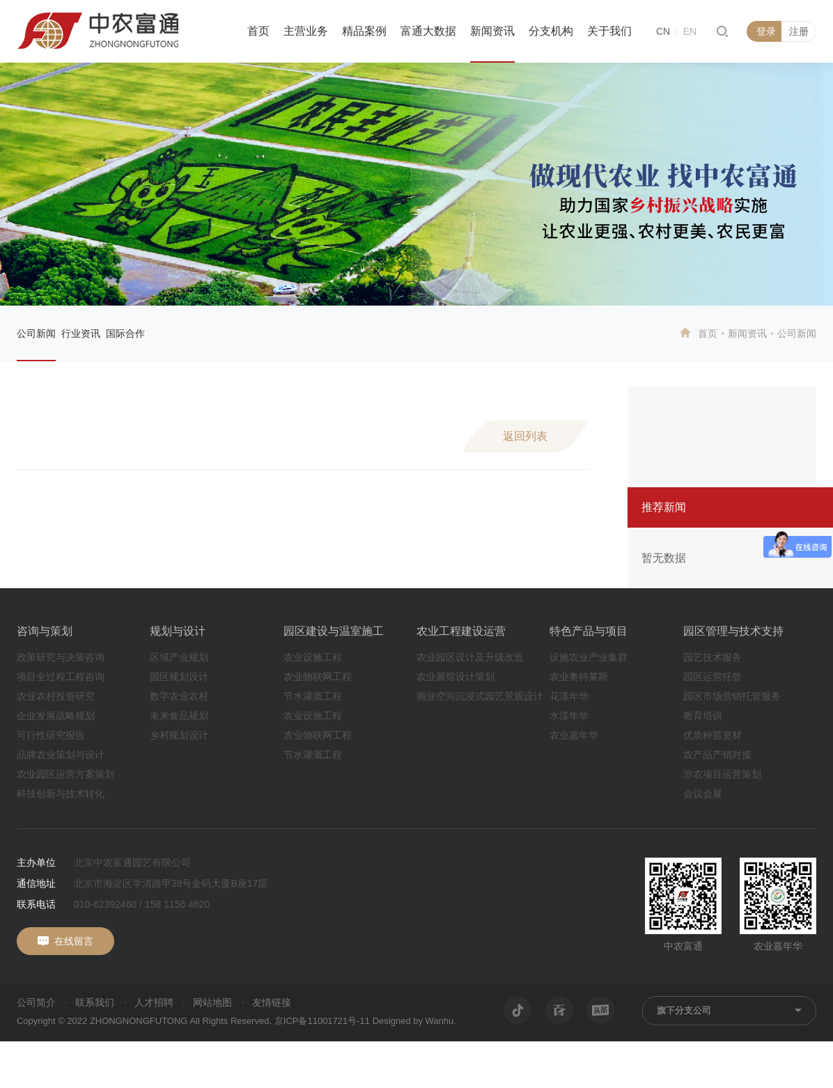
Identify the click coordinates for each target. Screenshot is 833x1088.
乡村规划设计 (179, 735)
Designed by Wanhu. (414, 1021)
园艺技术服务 (712, 657)
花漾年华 (569, 696)
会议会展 (702, 793)
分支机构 (551, 31)
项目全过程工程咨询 (60, 676)
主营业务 (305, 31)
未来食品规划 (179, 715)
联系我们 (94, 1002)
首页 (258, 31)
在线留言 (73, 941)
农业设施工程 (312, 657)
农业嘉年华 (574, 735)
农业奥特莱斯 (579, 676)
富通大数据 (428, 31)
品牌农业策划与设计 (60, 754)
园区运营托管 (712, 676)
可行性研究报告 (51, 735)
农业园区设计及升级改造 (470, 657)
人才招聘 (153, 1002)
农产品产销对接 (717, 754)
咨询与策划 (44, 631)
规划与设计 (177, 631)
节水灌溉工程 (312, 696)
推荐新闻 (663, 507)
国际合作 (125, 333)
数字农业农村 (179, 696)
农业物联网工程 (317, 676)
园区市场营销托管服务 (732, 696)
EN (689, 31)
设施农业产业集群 (589, 657)
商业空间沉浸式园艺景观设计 (479, 696)
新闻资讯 (492, 31)
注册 (799, 31)
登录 (766, 31)
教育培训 (702, 715)
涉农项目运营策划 (722, 774)
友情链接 (271, 1002)
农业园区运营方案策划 (65, 774)
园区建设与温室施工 (333, 631)
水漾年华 (569, 715)
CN (663, 31)
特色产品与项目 (589, 631)
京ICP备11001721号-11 (322, 1021)
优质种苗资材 (712, 735)
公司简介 (36, 1002)
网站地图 (212, 1002)
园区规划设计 (179, 676)
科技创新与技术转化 (60, 793)
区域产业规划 (179, 657)
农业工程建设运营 (461, 631)
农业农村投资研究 (56, 696)
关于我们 (609, 31)
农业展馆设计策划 (455, 676)
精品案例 (364, 31)
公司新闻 (36, 333)
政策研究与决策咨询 (60, 657)
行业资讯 (80, 333)
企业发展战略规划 (56, 715)
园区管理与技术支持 (733, 631)
